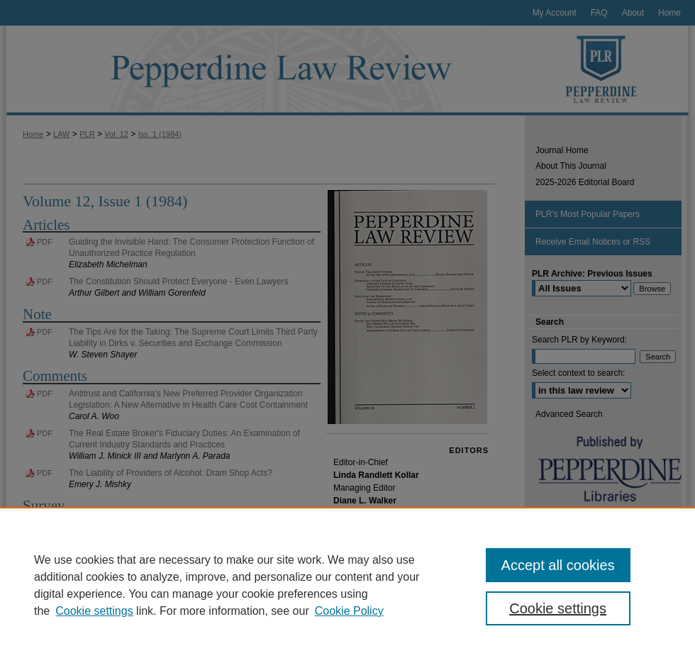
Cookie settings (94, 611)
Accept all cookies (558, 565)
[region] (347, 585)
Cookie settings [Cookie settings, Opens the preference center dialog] (557, 608)
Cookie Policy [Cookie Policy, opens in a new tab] (349, 611)
